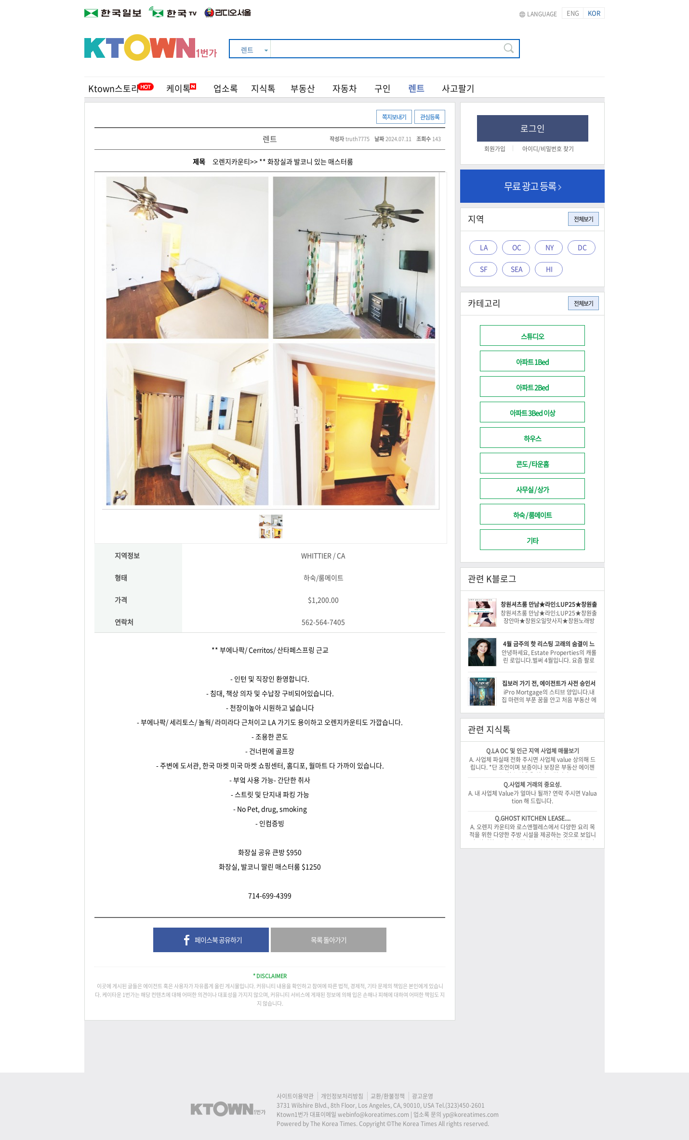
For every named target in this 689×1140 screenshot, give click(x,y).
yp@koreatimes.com (471, 1114)
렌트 (416, 88)
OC (516, 247)
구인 (382, 88)
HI (549, 269)
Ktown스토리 (113, 88)
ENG (573, 12)
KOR (594, 12)
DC (582, 247)
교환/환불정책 (388, 1096)
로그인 (532, 128)
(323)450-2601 (465, 1105)
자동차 (344, 88)
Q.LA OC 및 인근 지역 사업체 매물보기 (532, 751)
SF (484, 269)
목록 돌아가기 (328, 939)
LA (484, 247)
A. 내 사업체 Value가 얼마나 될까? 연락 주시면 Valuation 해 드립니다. (532, 797)
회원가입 (494, 148)
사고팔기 (458, 88)
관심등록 (429, 117)
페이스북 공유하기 (211, 940)
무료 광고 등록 (532, 186)
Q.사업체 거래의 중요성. (532, 784)
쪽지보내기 (394, 117)
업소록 (225, 88)
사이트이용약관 (295, 1096)
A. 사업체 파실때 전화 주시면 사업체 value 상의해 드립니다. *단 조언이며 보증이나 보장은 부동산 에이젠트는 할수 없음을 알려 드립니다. (532, 767)
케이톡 (181, 88)
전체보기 (583, 219)
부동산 (303, 88)
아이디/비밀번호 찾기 (548, 148)
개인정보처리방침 (342, 1096)
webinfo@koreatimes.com (373, 1114)
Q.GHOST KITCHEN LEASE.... (532, 818)
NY (549, 247)
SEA (517, 269)
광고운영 (422, 1096)
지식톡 (263, 88)
